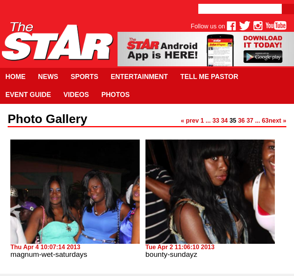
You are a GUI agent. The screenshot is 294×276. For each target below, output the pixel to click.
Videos (76, 95)
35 (232, 120)
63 (265, 120)
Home (15, 76)
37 (250, 120)
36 (241, 120)
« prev (190, 120)
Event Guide (28, 95)
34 (224, 120)
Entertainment (139, 76)
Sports (84, 76)
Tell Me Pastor (209, 76)
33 (215, 120)
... (208, 120)
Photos (115, 95)
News (48, 76)
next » (277, 120)
